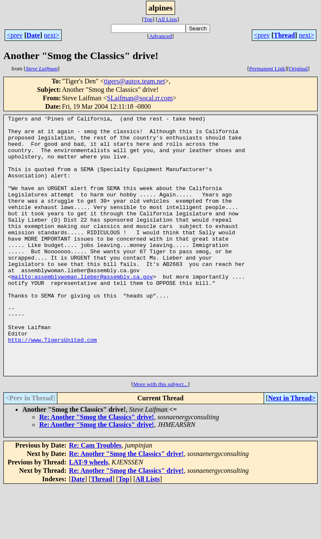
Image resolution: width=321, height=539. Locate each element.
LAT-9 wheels (88, 514)
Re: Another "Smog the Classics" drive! (96, 468)
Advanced (160, 36)
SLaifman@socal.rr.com (140, 98)
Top (148, 19)
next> (51, 35)
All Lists (167, 19)
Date (33, 35)
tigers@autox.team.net (134, 81)
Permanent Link (267, 68)
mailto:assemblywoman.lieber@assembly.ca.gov (82, 309)
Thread (284, 35)
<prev (14, 35)
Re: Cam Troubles (95, 497)
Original (298, 68)
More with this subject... (160, 436)
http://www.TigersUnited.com (52, 385)
